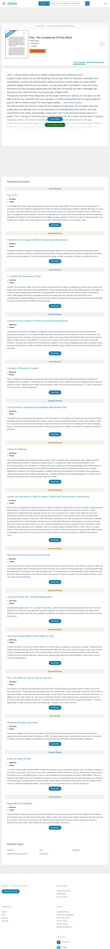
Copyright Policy (63, 912)
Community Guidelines (65, 915)
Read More (55, 225)
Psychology (44, 854)
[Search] (87, 3)
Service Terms (62, 924)
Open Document (37, 51)
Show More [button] (55, 119)
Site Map (5, 921)
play (17, 95)
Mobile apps (61, 894)
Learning (10, 850)
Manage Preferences (65, 927)
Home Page (40, 26)
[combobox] (44, 3)
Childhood (76, 850)
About (4, 912)
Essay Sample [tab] (79, 62)
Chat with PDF (62, 897)
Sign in (106, 3)
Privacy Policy (62, 921)
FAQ (3, 915)
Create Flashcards (11, 891)
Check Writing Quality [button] (55, 125)
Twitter (64, 947)
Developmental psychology (17, 854)
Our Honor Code (63, 918)
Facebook (65, 942)
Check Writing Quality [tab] (95, 62)
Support (5, 918)
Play (41, 850)
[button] (3, 3)
